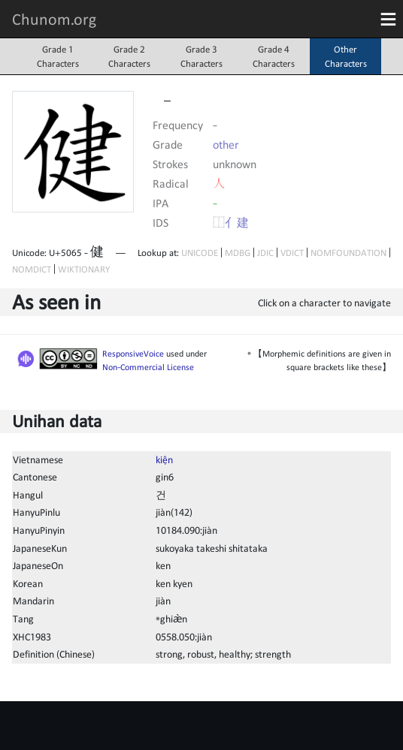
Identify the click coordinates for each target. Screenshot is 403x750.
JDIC (265, 253)
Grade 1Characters (58, 56)
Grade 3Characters (201, 56)
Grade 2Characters (129, 56)
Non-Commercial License (148, 367)
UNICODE (199, 253)
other (226, 144)
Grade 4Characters (274, 56)
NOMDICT (31, 269)
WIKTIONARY (84, 269)
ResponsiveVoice (133, 353)
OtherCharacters (346, 56)
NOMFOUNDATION (348, 253)
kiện (164, 459)
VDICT (292, 253)
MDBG (237, 253)
